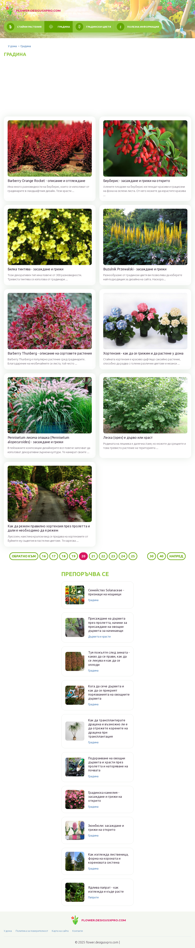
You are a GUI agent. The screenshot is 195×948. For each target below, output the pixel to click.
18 (64, 556)
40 (161, 556)
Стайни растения (29, 26)
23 (113, 556)
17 (54, 556)
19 (73, 556)
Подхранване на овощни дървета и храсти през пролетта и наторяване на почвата (108, 764)
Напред (176, 556)
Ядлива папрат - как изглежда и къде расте (106, 889)
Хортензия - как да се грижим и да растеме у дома (143, 353)
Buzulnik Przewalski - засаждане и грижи (134, 269)
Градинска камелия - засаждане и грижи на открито (105, 797)
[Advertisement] (97, 86)
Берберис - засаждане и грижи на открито (136, 181)
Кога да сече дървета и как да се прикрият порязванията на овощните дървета (109, 692)
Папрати (93, 897)
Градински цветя (98, 26)
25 (133, 556)
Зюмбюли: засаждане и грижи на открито (106, 827)
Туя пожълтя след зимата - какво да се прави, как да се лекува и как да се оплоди (109, 658)
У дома (12, 46)
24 (123, 556)
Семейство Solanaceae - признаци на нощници (106, 592)
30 (151, 556)
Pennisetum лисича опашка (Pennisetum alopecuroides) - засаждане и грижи (38, 440)
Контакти (77, 930)
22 (103, 556)
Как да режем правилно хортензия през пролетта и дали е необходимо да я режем (49, 528)
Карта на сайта (60, 930)
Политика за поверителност (32, 930)
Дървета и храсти (99, 636)
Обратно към (24, 556)
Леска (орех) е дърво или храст (128, 437)
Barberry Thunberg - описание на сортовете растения (50, 353)
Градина (64, 26)
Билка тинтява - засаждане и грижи (35, 269)
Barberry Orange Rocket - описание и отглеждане (46, 181)
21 (93, 556)
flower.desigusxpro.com (38, 10)
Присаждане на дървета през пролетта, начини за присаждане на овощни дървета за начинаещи (107, 624)
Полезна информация (143, 26)
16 (44, 556)
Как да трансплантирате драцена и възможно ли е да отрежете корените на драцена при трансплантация (108, 728)
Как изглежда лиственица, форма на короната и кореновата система (108, 858)
